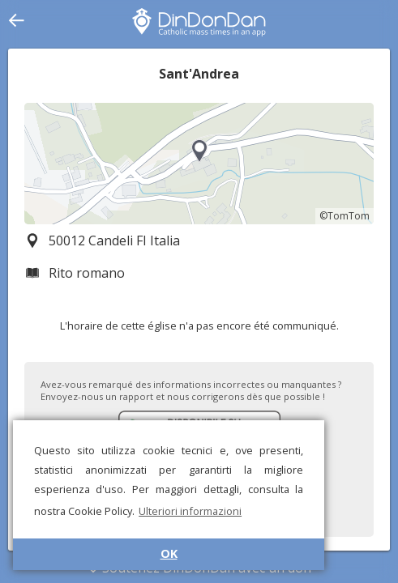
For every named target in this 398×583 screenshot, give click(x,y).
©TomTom (344, 216)
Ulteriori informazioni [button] (190, 511)
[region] (199, 163)
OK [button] (169, 553)
